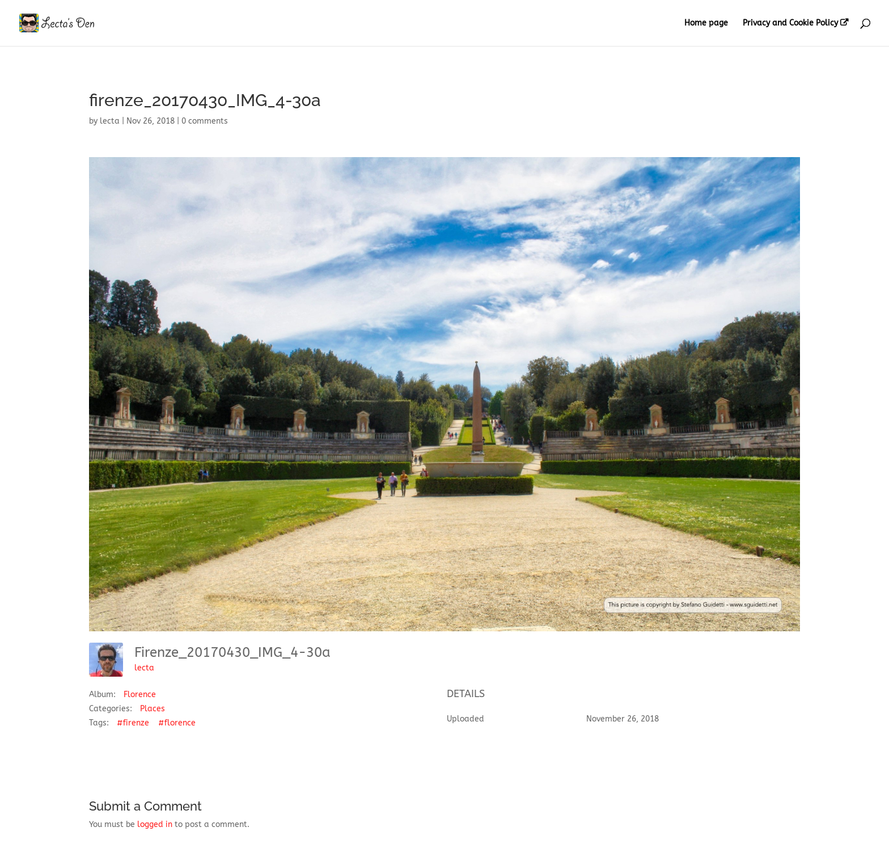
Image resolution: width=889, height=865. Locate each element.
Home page (706, 23)
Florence (140, 694)
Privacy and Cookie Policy (790, 23)
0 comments (204, 121)
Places (152, 709)
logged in (154, 824)
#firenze (133, 723)
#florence (177, 723)
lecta (110, 121)
